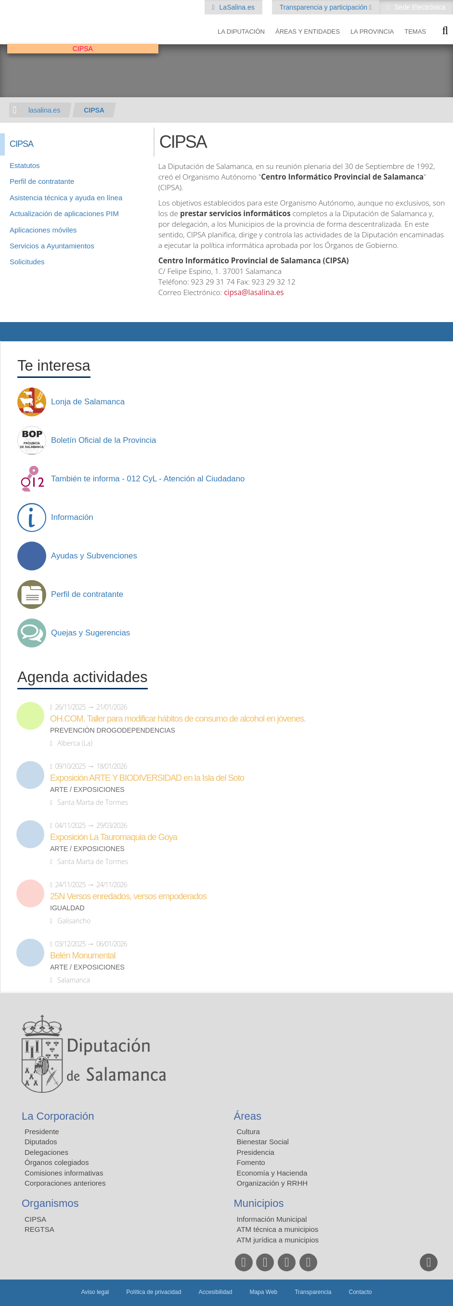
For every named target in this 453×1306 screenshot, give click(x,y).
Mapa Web (263, 1292)
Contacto (360, 1292)
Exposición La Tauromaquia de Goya (113, 837)
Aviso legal (95, 1292)
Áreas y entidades (307, 31)
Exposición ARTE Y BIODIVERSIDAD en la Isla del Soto (147, 778)
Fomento (251, 1162)
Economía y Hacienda (272, 1173)
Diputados (41, 1142)
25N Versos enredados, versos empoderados (128, 896)
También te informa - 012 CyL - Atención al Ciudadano (148, 479)
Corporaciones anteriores (65, 1183)
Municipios (259, 1203)
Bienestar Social (263, 1142)
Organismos (50, 1203)
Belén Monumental (83, 955)
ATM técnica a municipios (278, 1229)
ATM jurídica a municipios (278, 1240)
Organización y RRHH (272, 1183)
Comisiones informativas (64, 1173)
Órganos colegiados (57, 1162)
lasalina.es (44, 110)
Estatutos (25, 165)
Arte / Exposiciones (87, 789)
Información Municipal (272, 1219)
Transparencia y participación (324, 7)
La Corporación (58, 1116)
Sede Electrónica (418, 7)
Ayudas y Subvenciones (94, 556)
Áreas (247, 1116)
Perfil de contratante (42, 181)
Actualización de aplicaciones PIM (64, 213)
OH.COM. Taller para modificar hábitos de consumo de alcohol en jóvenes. (178, 719)
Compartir (12, 331)
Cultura (248, 1131)
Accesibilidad (215, 1292)
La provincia (372, 31)
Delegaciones (46, 1152)
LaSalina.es (236, 7)
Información (72, 517)
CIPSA (94, 110)
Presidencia (255, 1152)
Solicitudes (27, 262)
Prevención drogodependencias (112, 730)
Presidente (42, 1131)
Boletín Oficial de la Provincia (103, 440)
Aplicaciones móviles (43, 230)
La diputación (241, 31)
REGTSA (39, 1229)
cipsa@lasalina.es (254, 292)
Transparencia (313, 1292)
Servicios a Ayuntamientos (52, 246)
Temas (415, 31)
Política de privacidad (153, 1292)
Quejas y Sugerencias (90, 633)
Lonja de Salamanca (88, 402)
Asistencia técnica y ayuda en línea (66, 198)
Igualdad (67, 908)
